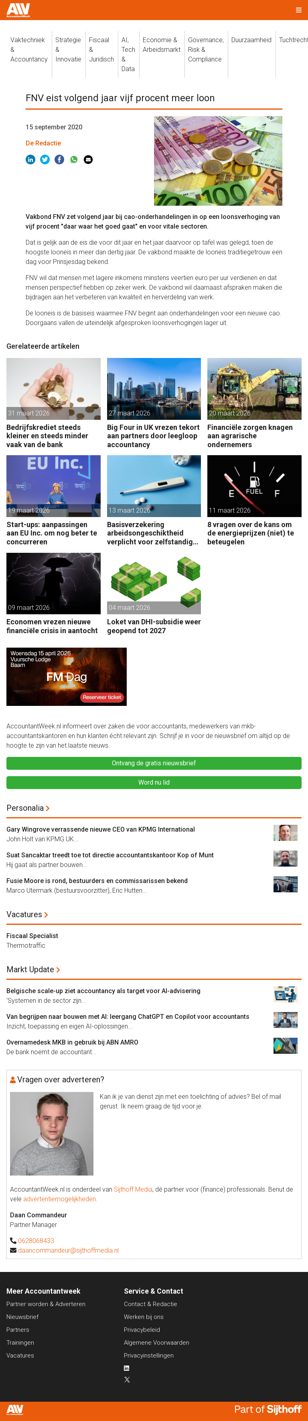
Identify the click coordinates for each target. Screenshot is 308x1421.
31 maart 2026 (29, 413)
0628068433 (36, 1241)
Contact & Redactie (150, 1304)
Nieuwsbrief (22, 1317)
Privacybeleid (142, 1329)
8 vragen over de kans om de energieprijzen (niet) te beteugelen (250, 533)
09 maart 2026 (29, 607)
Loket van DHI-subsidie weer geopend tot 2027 (154, 626)
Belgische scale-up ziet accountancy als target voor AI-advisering (103, 991)
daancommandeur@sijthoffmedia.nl (68, 1250)
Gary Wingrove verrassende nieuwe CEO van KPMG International (100, 829)
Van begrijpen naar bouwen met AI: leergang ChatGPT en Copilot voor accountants (127, 1016)
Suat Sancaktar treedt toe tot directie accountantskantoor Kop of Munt (110, 855)
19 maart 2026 (29, 510)
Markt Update (30, 969)
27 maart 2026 (129, 413)
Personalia (25, 808)
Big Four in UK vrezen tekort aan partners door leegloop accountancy (153, 436)
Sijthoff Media (133, 1189)
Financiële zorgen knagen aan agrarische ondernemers (250, 436)
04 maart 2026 (129, 607)
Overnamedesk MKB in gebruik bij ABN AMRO (72, 1042)
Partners (17, 1329)
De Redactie (43, 143)
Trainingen (20, 1342)
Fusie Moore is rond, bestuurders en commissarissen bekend (97, 881)
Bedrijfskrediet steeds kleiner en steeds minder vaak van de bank (47, 436)
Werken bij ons (144, 1317)
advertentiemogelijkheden (59, 1199)
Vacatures (24, 914)
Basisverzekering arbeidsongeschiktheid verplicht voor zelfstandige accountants (152, 533)
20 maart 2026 (230, 413)
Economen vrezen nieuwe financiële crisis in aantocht (52, 626)
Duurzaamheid (251, 40)
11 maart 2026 (230, 510)
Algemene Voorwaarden (156, 1342)
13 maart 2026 (129, 510)
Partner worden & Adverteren (45, 1304)
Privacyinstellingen (149, 1355)
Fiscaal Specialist (32, 936)
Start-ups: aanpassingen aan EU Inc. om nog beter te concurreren (51, 533)
